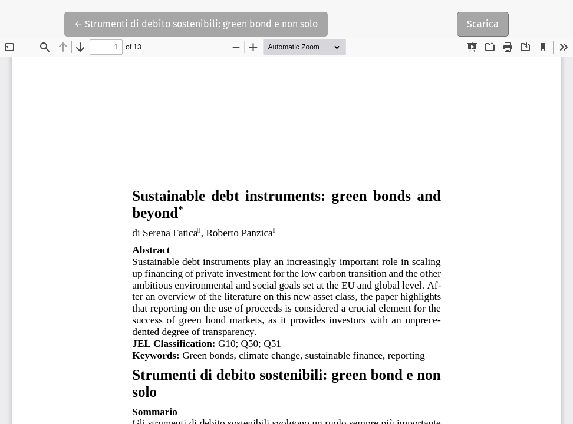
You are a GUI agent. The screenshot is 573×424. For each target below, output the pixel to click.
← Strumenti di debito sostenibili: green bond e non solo (196, 22)
